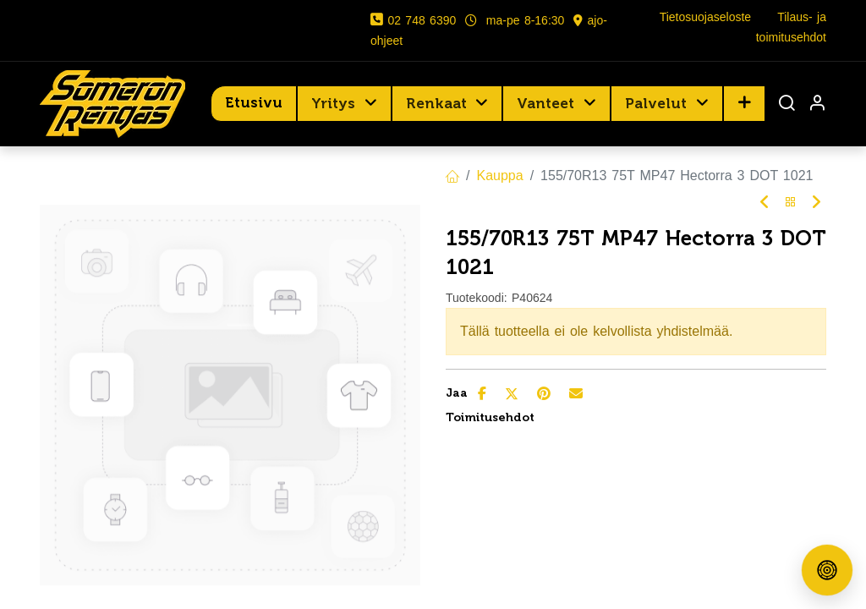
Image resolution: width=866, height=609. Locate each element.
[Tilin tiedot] (817, 104)
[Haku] (786, 104)
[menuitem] (253, 103)
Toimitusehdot (490, 417)
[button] (744, 103)
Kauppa (499, 175)
